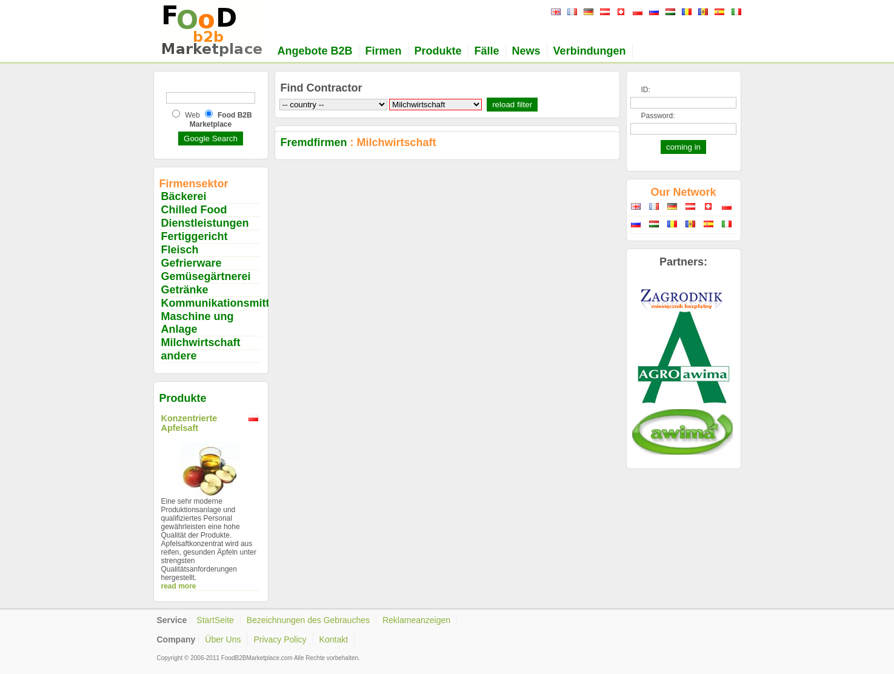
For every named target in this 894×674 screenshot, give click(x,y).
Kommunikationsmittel (220, 303)
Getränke (184, 290)
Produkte (438, 51)
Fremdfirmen (314, 142)
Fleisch (180, 250)
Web (192, 115)
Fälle (487, 51)
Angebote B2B (315, 51)
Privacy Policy (279, 639)
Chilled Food (194, 210)
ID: (645, 89)
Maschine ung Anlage (197, 322)
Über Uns (223, 639)
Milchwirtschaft (201, 342)
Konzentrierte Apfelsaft (189, 423)
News (526, 51)
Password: (658, 116)
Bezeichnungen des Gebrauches (308, 620)
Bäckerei (184, 196)
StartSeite (214, 620)
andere (179, 356)
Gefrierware (191, 263)
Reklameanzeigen (416, 620)
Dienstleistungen (205, 223)
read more (178, 586)
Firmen (383, 51)
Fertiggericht (194, 236)
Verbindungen (589, 51)
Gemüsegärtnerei (206, 276)
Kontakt (333, 639)
